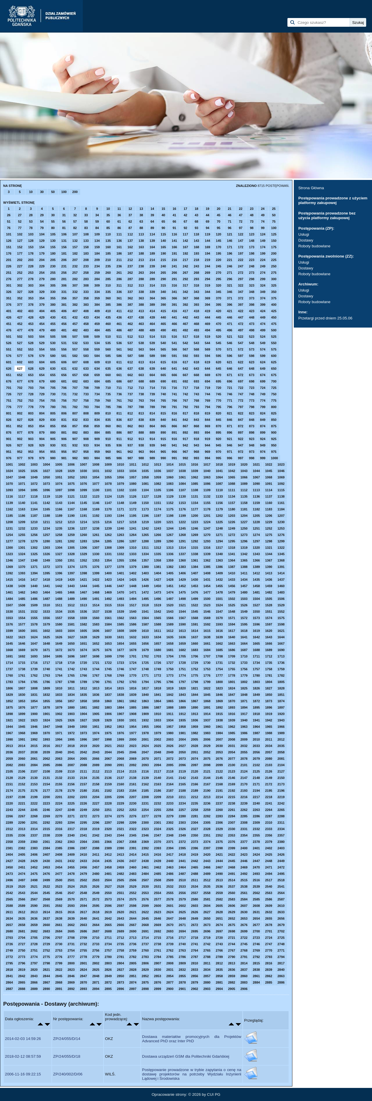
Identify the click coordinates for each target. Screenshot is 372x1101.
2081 (281, 758)
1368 (281, 560)
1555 (34, 618)
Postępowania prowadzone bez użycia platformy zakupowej (326, 215)
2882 (231, 982)
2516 (256, 880)
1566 (169, 618)
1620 (268, 630)
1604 (70, 630)
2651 (219, 918)
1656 (145, 643)
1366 (256, 560)
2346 (145, 835)
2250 (95, 810)
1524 (219, 605)
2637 (46, 918)
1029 (70, 471)
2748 (281, 944)
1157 (231, 503)
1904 (83, 714)
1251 (256, 528)
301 (8, 285)
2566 (21, 899)
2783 (145, 957)
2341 (83, 835)
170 (218, 247)
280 (53, 279)
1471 (132, 592)
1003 (34, 464)
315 (163, 285)
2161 (132, 784)
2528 (120, 886)
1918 (256, 714)
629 (41, 368)
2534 (194, 886)
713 (141, 387)
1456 (231, 586)
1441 (46, 586)
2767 (231, 950)
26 (8, 215)
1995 (70, 739)
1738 (21, 669)
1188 (46, 515)
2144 (206, 778)
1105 (157, 490)
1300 (9, 547)
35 (108, 215)
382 (75, 304)
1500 (206, 598)
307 (75, 285)
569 (207, 349)
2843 (34, 976)
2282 (206, 816)
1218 (132, 522)
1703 (157, 656)
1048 (21, 477)
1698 (95, 656)
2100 (231, 765)
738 (141, 394)
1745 (108, 669)
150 (273, 240)
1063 (206, 477)
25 (274, 208)
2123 (231, 771)
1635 (169, 637)
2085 (46, 765)
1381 (157, 567)
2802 (95, 963)
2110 (70, 771)
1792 (120, 682)
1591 (194, 624)
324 (262, 285)
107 (75, 234)
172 (240, 247)
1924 (46, 720)
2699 (243, 931)
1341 (231, 554)
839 (152, 419)
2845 (58, 976)
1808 (34, 688)
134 (97, 240)
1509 (34, 605)
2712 (120, 937)
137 (130, 240)
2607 (243, 905)
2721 (231, 937)
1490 (83, 598)
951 (8, 451)
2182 (108, 790)
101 (8, 234)
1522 (194, 605)
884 (97, 432)
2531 (157, 886)
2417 (169, 854)
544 (207, 343)
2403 (281, 848)
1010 (120, 464)
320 (218, 285)
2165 (182, 784)
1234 (46, 528)
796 (229, 407)
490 (163, 330)
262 (130, 272)
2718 (194, 937)
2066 (95, 758)
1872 (256, 701)
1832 (46, 694)
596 (229, 356)
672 (240, 375)
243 (196, 266)
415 (163, 311)
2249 (83, 810)
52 (20, 221)
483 (86, 330)
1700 (120, 656)
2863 (281, 976)
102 (19, 234)
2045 (120, 752)
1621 (281, 630)
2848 (95, 976)
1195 (132, 515)
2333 (268, 829)
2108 (46, 771)
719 (207, 387)
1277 (9, 541)
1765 (70, 675)
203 (30, 260)
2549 (95, 893)
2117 (157, 771)
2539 (256, 886)
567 (185, 349)
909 (97, 439)
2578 (169, 899)
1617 (231, 630)
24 (262, 208)
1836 (95, 694)
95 (218, 228)
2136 (108, 778)
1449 (145, 586)
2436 (120, 861)
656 (64, 375)
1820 (182, 688)
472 (240, 324)
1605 (83, 630)
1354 (108, 560)
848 (251, 419)
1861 (120, 701)
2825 (95, 969)
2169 (231, 784)
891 (174, 432)
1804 (268, 682)
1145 (83, 503)
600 (273, 356)
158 (86, 247)
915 (163, 439)
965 (163, 451)
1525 (231, 605)
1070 (9, 483)
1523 (206, 605)
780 (53, 407)
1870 (231, 701)
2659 (34, 925)
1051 (58, 477)
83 (86, 228)
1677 (120, 650)
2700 (256, 931)
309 (97, 285)
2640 (83, 918)
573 (251, 349)
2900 (169, 989)
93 (196, 228)
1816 (132, 688)
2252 (120, 810)
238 (141, 266)
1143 (58, 503)
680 (53, 381)
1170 (108, 509)
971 (229, 451)
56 (64, 221)
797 (240, 407)
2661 (58, 925)
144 (207, 240)
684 (97, 381)
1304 (58, 547)
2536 (219, 886)
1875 (9, 707)
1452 (182, 586)
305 (53, 285)
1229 (268, 522)
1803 (256, 682)
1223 (194, 522)
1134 (231, 496)
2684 (58, 931)
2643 (120, 918)
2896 (120, 989)
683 (86, 381)
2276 (132, 816)
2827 (120, 969)
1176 (182, 509)
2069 (132, 758)
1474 (169, 592)
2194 (256, 790)
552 (19, 349)
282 (75, 279)
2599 (145, 905)
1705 (182, 656)
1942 (268, 720)
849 (262, 419)
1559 (83, 618)
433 (86, 317)
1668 (9, 650)
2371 (169, 841)
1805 (281, 682)
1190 (70, 515)
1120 (58, 496)
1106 (169, 490)
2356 (268, 835)
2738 (157, 944)
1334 (145, 554)
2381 (9, 848)
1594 (231, 624)
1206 (268, 515)
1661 (206, 643)
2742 (206, 944)
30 (42, 192)
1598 (281, 624)
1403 (145, 573)
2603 (194, 905)
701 (8, 387)
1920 (281, 714)
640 (163, 368)
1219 (145, 522)
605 (53, 362)
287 (130, 279)
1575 (281, 618)
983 (86, 458)
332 (75, 292)
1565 (157, 618)
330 (53, 292)
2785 (169, 957)
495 (218, 330)
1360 (182, 560)
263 (141, 272)
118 (196, 234)
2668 (145, 925)
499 (262, 330)
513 (141, 336)
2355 (256, 835)
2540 (268, 886)
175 (273, 247)
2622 (145, 912)
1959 (194, 726)
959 (97, 451)
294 (207, 279)
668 (196, 375)
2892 (70, 989)
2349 (182, 835)
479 (41, 330)
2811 (206, 963)
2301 (157, 822)
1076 (83, 483)
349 (262, 292)
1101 (108, 490)
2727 (21, 944)
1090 (256, 483)
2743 (219, 944)
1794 (145, 682)
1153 (182, 503)
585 (108, 356)
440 (163, 317)
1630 (108, 637)
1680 (157, 650)
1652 (95, 643)
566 (174, 349)
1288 (145, 541)
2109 (58, 771)
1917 (243, 714)
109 (97, 234)
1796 (169, 682)
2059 (9, 758)
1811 (70, 688)
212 (130, 260)
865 (163, 426)
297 (240, 279)
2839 (268, 969)
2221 (21, 803)
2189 (194, 790)
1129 (169, 496)
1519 (157, 605)
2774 (34, 957)
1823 (219, 688)
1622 (9, 637)
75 (274, 221)
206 (64, 260)
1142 (46, 503)
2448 (268, 861)
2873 (120, 982)
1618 (243, 630)
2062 (46, 758)
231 (64, 266)
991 (174, 458)
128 (30, 240)
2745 (243, 944)
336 (119, 292)
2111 (83, 771)
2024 (145, 746)
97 (240, 228)
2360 (34, 841)
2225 (70, 803)
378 (30, 304)
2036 (9, 752)
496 (229, 330)
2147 (243, 778)
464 (152, 324)
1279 (34, 541)
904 (41, 439)
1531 (21, 611)
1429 (182, 579)
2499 (46, 880)
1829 (9, 694)
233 (86, 266)
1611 (157, 630)
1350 (58, 560)
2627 (206, 912)
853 (30, 426)
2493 (256, 873)
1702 (145, 656)
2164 (169, 784)
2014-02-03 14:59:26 (23, 1038)
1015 (182, 464)
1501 (219, 598)
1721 (95, 662)
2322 (132, 829)
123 (251, 234)
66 (174, 221)
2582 (219, 899)
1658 (169, 643)
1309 (120, 547)
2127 (281, 771)
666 (174, 375)
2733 (95, 944)
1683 (194, 650)
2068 (120, 758)
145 (218, 240)
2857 (206, 976)
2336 (21, 835)
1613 (182, 630)
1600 (21, 630)
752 (19, 400)
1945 (21, 726)
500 (273, 330)
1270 (206, 535)
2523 (58, 886)
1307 (95, 547)
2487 (182, 873)
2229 (120, 803)
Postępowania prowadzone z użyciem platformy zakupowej (332, 200)
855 (53, 426)
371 (229, 298)
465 (163, 324)
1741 (58, 669)
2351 (206, 835)
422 (240, 311)
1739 (34, 669)
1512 (70, 605)
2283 (219, 816)
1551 (268, 611)
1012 (145, 464)
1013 (157, 464)
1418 (46, 579)
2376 (231, 841)
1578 (34, 624)
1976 (120, 733)
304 (41, 285)
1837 (108, 694)
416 (174, 311)
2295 (83, 822)
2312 (9, 829)
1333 (132, 554)
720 (218, 387)
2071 (157, 758)
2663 (83, 925)
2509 (169, 880)
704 (41, 387)
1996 (83, 739)
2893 (83, 989)
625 (273, 362)
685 (108, 381)
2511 (194, 880)
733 (86, 394)
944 (207, 445)
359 (97, 298)
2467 (219, 867)
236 (119, 266)
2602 (182, 905)
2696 (206, 931)
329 (41, 292)
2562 (256, 893)
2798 (46, 963)
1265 (145, 535)
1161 (281, 503)
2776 (58, 957)
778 (30, 407)
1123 (95, 496)
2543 (21, 893)
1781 (268, 675)
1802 (243, 682)
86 (119, 228)
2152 (21, 784)
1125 (120, 496)
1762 (34, 675)
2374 (206, 841)
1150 (145, 503)
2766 (219, 950)
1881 (83, 707)
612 (130, 362)
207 (75, 260)
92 (185, 228)
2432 (70, 861)
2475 (34, 873)
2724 (268, 937)
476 (8, 330)
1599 (9, 630)
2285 (243, 816)
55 (53, 221)
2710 (95, 937)
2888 (21, 989)
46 (229, 215)
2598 (132, 905)
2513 (219, 880)
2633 (281, 912)
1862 (132, 701)
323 (251, 285)
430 (53, 317)
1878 (46, 707)
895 (218, 432)
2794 (281, 957)
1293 (206, 541)
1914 (206, 714)
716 (174, 387)
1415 (9, 579)
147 (240, 240)
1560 (95, 618)
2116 (145, 771)
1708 (219, 656)
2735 (120, 944)
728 (30, 394)
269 (207, 272)
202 (19, 260)
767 (185, 400)
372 (240, 298)
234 (97, 266)
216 (174, 260)
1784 (21, 682)
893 (196, 432)
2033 (256, 746)
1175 (169, 509)
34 (97, 215)
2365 (95, 841)
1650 (70, 643)
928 (30, 445)
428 (30, 317)
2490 (219, 873)
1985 (231, 733)
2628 (219, 912)
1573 (256, 618)
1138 (281, 496)
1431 (206, 579)
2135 (95, 778)
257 (75, 272)
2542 (9, 893)
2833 (194, 969)
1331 (108, 554)
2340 (70, 835)
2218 (268, 797)
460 (108, 324)
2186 (157, 790)
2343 (108, 835)
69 (207, 221)
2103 (268, 765)
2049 (169, 752)
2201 (58, 797)
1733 (243, 662)
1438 (9, 586)
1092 (281, 483)
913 (141, 439)
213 (141, 260)
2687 (95, 931)
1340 (219, 554)
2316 (58, 829)
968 (196, 451)
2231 (145, 803)
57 (75, 221)
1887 (157, 707)
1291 (182, 541)
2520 (21, 886)
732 (75, 394)
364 (152, 298)
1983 (206, 733)
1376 (95, 567)
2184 (132, 790)
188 (141, 253)
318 (196, 285)
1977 (132, 733)
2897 (132, 989)
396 (229, 304)
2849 (108, 976)
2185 (145, 790)
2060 (21, 758)
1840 (145, 694)
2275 (120, 816)
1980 (169, 733)
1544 (182, 611)
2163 (157, 784)
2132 (58, 778)
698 (251, 381)
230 (53, 266)
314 (152, 285)
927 (19, 445)
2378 (256, 841)
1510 (46, 605)
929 (41, 445)
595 (218, 356)
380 (53, 304)
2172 (268, 784)
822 (240, 413)
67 (185, 221)
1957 (169, 726)
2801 (83, 963)
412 (130, 311)
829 (41, 419)
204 (41, 260)
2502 (83, 880)
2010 (256, 739)
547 (240, 343)
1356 (132, 560)
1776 (206, 675)
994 (207, 458)
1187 (34, 515)
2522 (46, 886)
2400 (243, 848)
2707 (58, 937)
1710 (243, 656)
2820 (34, 969)
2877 (169, 982)
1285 (108, 541)
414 (152, 311)
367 (185, 298)
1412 (256, 573)
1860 (108, 701)
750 (273, 394)
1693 (34, 656)
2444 (219, 861)
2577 (157, 899)
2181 (95, 790)
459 (97, 324)
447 (240, 317)
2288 (281, 816)
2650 (206, 918)
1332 (120, 554)
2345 (132, 835)
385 (108, 304)
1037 (169, 471)
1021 (256, 464)
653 (30, 375)
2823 (70, 969)
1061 (182, 477)
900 (273, 432)
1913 (194, 714)
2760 (145, 950)
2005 (194, 739)
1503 (243, 598)
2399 (231, 848)
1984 (219, 733)
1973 (83, 733)
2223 (46, 803)
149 (262, 240)
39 (152, 215)
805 (53, 413)
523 (251, 336)
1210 (34, 522)
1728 (182, 662)
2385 (58, 848)
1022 (268, 464)
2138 (132, 778)
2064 (70, 758)
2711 (108, 937)
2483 (132, 873)
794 (207, 407)
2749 (9, 950)
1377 (108, 567)
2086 (58, 765)
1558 (70, 618)
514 (152, 336)
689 (152, 381)
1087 (219, 483)
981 (64, 458)
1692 (21, 656)
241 (174, 266)
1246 (194, 528)
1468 (95, 592)
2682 (34, 931)
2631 (256, 912)
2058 (281, 752)
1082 (157, 483)
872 (240, 426)
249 (262, 266)
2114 (120, 771)
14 (152, 208)
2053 (219, 752)
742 (185, 394)
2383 (34, 848)
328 (30, 292)
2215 (231, 797)
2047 (145, 752)
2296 (95, 822)
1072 (34, 483)
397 (240, 304)
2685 (70, 931)
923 (251, 439)
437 (130, 317)
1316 (206, 547)
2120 (194, 771)
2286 (256, 816)
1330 (95, 554)
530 (53, 343)
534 (97, 343)
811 (119, 413)
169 (207, 247)
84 (97, 228)
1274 (256, 535)
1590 (182, 624)
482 (75, 330)
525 (273, 336)
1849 (256, 694)
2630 (243, 912)
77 (20, 228)
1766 (83, 675)
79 (42, 228)
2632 (268, 912)
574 (262, 349)
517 (185, 336)
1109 (206, 490)
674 (262, 375)
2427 (9, 861)
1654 (120, 643)
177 (19, 253)
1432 (219, 579)
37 (130, 215)
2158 (95, 784)
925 (273, 439)
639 (152, 368)
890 (163, 432)
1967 (9, 733)
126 (8, 240)
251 (8, 272)
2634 (9, 918)
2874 (132, 982)
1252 (268, 528)
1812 (83, 688)
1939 (231, 720)
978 (30, 458)
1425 (132, 579)
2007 (219, 739)
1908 (132, 714)
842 (185, 419)
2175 (21, 790)
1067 (256, 477)
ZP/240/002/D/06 (68, 1074)
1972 (70, 733)
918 (196, 439)
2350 (194, 835)
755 (53, 400)
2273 (95, 816)
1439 (21, 586)
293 (196, 279)
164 (152, 247)
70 (218, 221)
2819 (21, 969)
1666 (268, 643)
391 (174, 304)
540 (163, 343)
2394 (169, 848)
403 (30, 311)
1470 (120, 592)
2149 (268, 778)
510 (108, 336)
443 (196, 317)
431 (64, 317)
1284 (95, 541)
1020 (243, 464)
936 (119, 445)
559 (97, 349)
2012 (281, 739)
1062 (194, 477)
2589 (21, 905)
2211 (182, 797)
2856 (194, 976)
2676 (243, 925)
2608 (256, 905)
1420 (70, 579)
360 (108, 298)
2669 (157, 925)
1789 (83, 682)
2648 (182, 918)
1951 (95, 726)
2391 (132, 848)
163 (141, 247)
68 (196, 221)
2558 (206, 893)
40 (163, 215)
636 (119, 368)
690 (163, 381)
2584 (243, 899)
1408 (206, 573)
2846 (70, 976)
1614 (194, 630)
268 (196, 272)
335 (108, 292)
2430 (46, 861)
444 (207, 317)
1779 (243, 675)
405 (53, 311)
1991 (21, 739)
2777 (70, 957)
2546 (58, 893)
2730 (58, 944)
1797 (182, 682)
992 (185, 458)
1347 (21, 560)
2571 (83, 899)
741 (174, 394)
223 (251, 260)
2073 (182, 758)
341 (174, 292)
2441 (182, 861)
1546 (206, 611)
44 (207, 215)
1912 (182, 714)
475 (273, 324)
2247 (58, 810)
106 (64, 234)
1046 (281, 471)
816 (174, 413)
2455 (70, 867)
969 (207, 451)
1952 (108, 726)
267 (185, 272)
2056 (256, 752)
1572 (243, 618)
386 (119, 304)
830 (53, 419)
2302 (169, 822)
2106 (21, 771)
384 (97, 304)
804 (41, 413)
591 (174, 356)
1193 (108, 515)
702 (19, 387)
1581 (70, 624)
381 (64, 304)
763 (141, 400)
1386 (219, 567)
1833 (58, 694)
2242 (281, 803)
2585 (256, 899)
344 (207, 292)
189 (152, 253)
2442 (194, 861)
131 (64, 240)
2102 (256, 765)
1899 (21, 714)
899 (262, 432)
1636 (182, 637)
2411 (95, 854)
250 (273, 266)
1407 (194, 573)
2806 (145, 963)
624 (262, 362)
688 (141, 381)
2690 (132, 931)
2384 (46, 848)
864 (152, 426)
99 (262, 228)
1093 (9, 490)
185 (108, 253)
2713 (132, 937)
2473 (9, 873)
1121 (70, 496)
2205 (108, 797)
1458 (256, 586)
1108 (194, 490)
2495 (281, 873)
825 (273, 413)
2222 (34, 803)
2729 (46, 944)
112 (130, 234)
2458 (108, 867)
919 (207, 439)
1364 (231, 560)
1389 (256, 567)
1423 (108, 579)
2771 (281, 950)
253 (30, 272)
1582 (83, 624)
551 (8, 349)
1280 (46, 541)
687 (130, 381)
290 (163, 279)
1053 (83, 477)
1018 (219, 464)
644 (207, 368)
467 (185, 324)
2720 (219, 937)
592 (185, 356)
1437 (281, 579)
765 (163, 400)
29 (42, 215)
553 (30, 349)
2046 (132, 752)
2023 (132, 746)
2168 (219, 784)
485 (108, 330)
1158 (243, 503)
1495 (145, 598)
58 (86, 221)
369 (207, 298)
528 (30, 343)
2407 (46, 854)
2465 (194, 867)
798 (251, 407)
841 (174, 419)
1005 (58, 464)
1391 (281, 567)
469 (207, 324)
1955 (145, 726)
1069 (281, 477)
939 (152, 445)
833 (86, 419)
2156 (70, 784)
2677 (256, 925)
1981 (182, 733)
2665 (108, 925)
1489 (70, 598)
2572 (95, 899)
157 (75, 247)
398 (251, 304)
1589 (169, 624)
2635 (21, 918)
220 (218, 260)
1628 (83, 637)
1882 (95, 707)
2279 (169, 816)
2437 (132, 861)
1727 (169, 662)
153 (30, 247)
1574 (268, 618)
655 (53, 375)
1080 (132, 483)
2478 (70, 873)
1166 (58, 509)
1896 (268, 707)
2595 (95, 905)
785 (108, 407)
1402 (132, 573)
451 (8, 324)
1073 (46, 483)
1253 (281, 528)
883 (86, 432)
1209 (21, 522)
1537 (95, 611)
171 (229, 247)
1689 (268, 650)
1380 (145, 567)
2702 (281, 931)
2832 (182, 969)
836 (119, 419)
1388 (243, 567)
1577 (21, 624)
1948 (58, 726)
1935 (182, 720)
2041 (70, 752)
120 (218, 234)
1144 (70, 503)
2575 (132, 899)
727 (19, 394)
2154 (46, 784)
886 (119, 432)
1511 (58, 605)
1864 (157, 701)
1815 (120, 688)
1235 (58, 528)
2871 (95, 982)
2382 (21, 848)
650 (273, 368)
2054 (231, 752)
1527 (256, 605)
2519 (9, 886)
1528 (268, 605)
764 (152, 400)
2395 (182, 848)
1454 (206, 586)
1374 (70, 567)
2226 (83, 803)
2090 (108, 765)
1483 (281, 592)
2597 (120, 905)
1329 (83, 554)
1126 (132, 496)
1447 (120, 586)
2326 (182, 829)
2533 (182, 886)
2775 (46, 957)
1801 (231, 682)
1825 (243, 688)
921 (229, 439)
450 (273, 317)
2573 (108, 899)
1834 (70, 694)
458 (86, 324)
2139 (145, 778)
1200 (194, 515)
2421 (219, 854)
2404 (9, 854)
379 (41, 304)
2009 (243, 739)
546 (229, 343)
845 (218, 419)
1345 (281, 554)
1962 (231, 726)
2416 (157, 854)
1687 (243, 650)
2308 (243, 822)
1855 (46, 701)
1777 (219, 675)
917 (185, 439)
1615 (206, 630)
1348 (34, 560)
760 (108, 400)
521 (229, 336)
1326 (46, 554)
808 (86, 413)
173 (251, 247)
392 (185, 304)
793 (196, 407)
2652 (231, 918)
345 (218, 292)
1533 (46, 611)
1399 (95, 573)
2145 (219, 778)
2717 (182, 937)
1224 (206, 522)
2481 (108, 873)
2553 (145, 893)
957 (75, 451)
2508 (157, 880)
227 (19, 266)
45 (218, 215)
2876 (157, 982)
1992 (34, 739)
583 (86, 356)
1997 (95, 739)
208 (86, 260)
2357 (281, 835)
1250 (243, 528)
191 (174, 253)
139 (152, 240)
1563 (132, 618)
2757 (108, 950)
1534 (58, 611)
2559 (219, 893)
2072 (169, 758)
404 (41, 311)
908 (86, 439)
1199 (182, 515)
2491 (231, 873)
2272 (83, 816)
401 (8, 311)
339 (152, 292)
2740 (182, 944)
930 (53, 445)
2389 (108, 848)
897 (240, 432)
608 (86, 362)
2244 (21, 810)
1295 (231, 541)
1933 (157, 720)
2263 (256, 810)
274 (262, 272)
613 (141, 362)
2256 (169, 810)
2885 (268, 982)
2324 (157, 829)
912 (130, 439)
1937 (206, 720)
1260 (83, 535)
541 (174, 343)
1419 (58, 579)
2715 (157, 937)
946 (229, 445)
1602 (46, 630)
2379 (268, 841)
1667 (281, 643)
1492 (108, 598)
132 (75, 240)
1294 (219, 541)
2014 (21, 746)
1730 (206, 662)
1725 (145, 662)
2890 (46, 989)
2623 (157, 912)
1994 (58, 739)
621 (229, 362)
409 (97, 311)
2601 (169, 905)
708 (86, 387)
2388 (95, 848)
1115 (281, 490)
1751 (182, 669)
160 (108, 247)
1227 (243, 522)
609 (97, 362)
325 (273, 285)
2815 (256, 963)
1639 (219, 637)
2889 (34, 989)
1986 (243, 733)
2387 (83, 848)
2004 (182, 739)
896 (229, 432)
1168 (83, 509)
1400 (108, 573)
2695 (194, 931)
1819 (169, 688)
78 (31, 228)
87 (130, 228)
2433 (83, 861)
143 (196, 240)
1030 (83, 471)
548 (251, 343)
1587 (145, 624)
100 (64, 192)
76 (8, 228)
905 (53, 439)
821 (229, 413)
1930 (120, 720)
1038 (182, 471)
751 (8, 400)
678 (30, 381)
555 (53, 349)
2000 (132, 739)
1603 (58, 630)
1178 (206, 509)
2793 (268, 957)
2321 (120, 829)
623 (251, 362)
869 (207, 426)
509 (97, 336)
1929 (108, 720)
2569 (58, 899)
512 (130, 336)
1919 (268, 714)
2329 (219, 829)
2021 (108, 746)
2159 (108, 784)
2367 (120, 841)
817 (185, 413)
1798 (194, 682)
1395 (46, 573)
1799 (206, 682)
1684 (206, 650)
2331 (243, 829)
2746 (256, 944)
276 (8, 279)
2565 (9, 899)
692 (185, 381)
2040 (58, 752)
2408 (58, 854)
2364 (83, 841)
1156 (219, 503)
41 (174, 215)
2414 (132, 854)
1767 (95, 675)
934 (97, 445)
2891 (58, 989)
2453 (46, 867)
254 (41, 272)
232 (75, 266)
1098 (70, 490)
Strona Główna (311, 188)
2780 (108, 957)
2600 (157, 905)
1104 (145, 490)
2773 (21, 957)
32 (75, 215)
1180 (231, 509)
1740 (46, 669)
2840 (281, 969)
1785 (34, 682)
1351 (70, 560)
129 (41, 240)
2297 (108, 822)
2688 (108, 931)
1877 (34, 707)
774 (262, 400)
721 (229, 387)
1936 (194, 720)
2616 (70, 912)
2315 (46, 829)
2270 (58, 816)
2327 (194, 829)
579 (41, 356)
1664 (243, 643)
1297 (256, 541)
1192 (95, 515)
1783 (9, 682)
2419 (194, 854)
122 (240, 234)
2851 (132, 976)
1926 (70, 720)
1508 (21, 605)
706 (64, 387)
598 (251, 356)
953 (30, 451)
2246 (46, 810)
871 (229, 426)
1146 (95, 503)
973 (251, 451)
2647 (169, 918)
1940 (243, 720)
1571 (231, 618)
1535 (70, 611)
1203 (231, 515)
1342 (243, 554)
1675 (95, 650)
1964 (256, 726)
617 (185, 362)
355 (53, 298)
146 (229, 240)
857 (75, 426)
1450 (157, 586)
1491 (95, 598)
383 (86, 304)
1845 (206, 694)
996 (229, 458)
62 (130, 221)
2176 (34, 790)
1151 (157, 503)
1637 (194, 637)
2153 (34, 784)
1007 (83, 464)
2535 (206, 886)
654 (41, 375)
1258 (58, 535)
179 (41, 253)
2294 (70, 822)
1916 (231, 714)
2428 (21, 861)
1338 (194, 554)
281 (64, 279)
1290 (169, 541)
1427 (157, 579)
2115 (132, 771)
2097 (194, 765)
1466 (70, 592)
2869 (70, 982)
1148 (120, 503)
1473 (157, 592)
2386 (70, 848)
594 (207, 356)
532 (75, 343)
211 (119, 260)
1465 (58, 592)
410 (108, 311)
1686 (231, 650)
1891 (206, 707)
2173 (281, 784)
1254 (9, 535)
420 (218, 311)
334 (97, 292)
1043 (243, 471)
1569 (206, 618)
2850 (120, 976)
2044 (108, 752)
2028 (194, 746)
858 (86, 426)
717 (185, 387)
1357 (145, 560)
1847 (231, 694)
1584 (108, 624)
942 (185, 445)
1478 (219, 592)
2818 (9, 969)
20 (218, 208)
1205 (256, 515)
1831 (34, 694)
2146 (231, 778)
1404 (157, 573)
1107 (182, 490)
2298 (120, 822)
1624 (34, 637)
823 (251, 413)
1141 (34, 503)
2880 (206, 982)
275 (273, 272)
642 (185, 368)
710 (108, 387)
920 (218, 439)
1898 (9, 714)
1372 (46, 567)
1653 (108, 643)
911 (119, 439)
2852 (145, 976)
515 (163, 336)
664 (152, 375)
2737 (145, 944)
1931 (132, 720)
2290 (21, 822)
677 (19, 381)
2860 (243, 976)
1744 (95, 669)
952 (19, 451)
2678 (268, 925)
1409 (219, 573)
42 (185, 215)
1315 (194, 547)
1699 (108, 656)
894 (207, 432)
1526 (243, 605)
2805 (132, 963)
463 (141, 324)
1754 (219, 669)
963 (141, 451)
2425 (268, 854)
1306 (83, 547)
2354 (243, 835)
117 (185, 234)
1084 (182, 483)
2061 (34, 758)
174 (262, 247)
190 (163, 253)
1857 (70, 701)
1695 (58, 656)
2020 (95, 746)
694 (207, 381)
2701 (268, 931)
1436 (268, 579)
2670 (169, 925)
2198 (21, 797)
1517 (132, 605)
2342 (95, 835)
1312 (157, 547)
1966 (281, 726)
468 (196, 324)
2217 (256, 797)
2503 (95, 880)
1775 (194, 675)
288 (141, 279)
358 (86, 298)
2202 (70, 797)
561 (119, 349)
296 (229, 279)
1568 (194, 618)
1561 (108, 618)
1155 (206, 503)
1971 (58, 733)
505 (53, 336)
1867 (194, 701)
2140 (157, 778)
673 (251, 375)
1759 (281, 669)
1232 (21, 528)
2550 (108, 893)
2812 (219, 963)
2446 (243, 861)
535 (108, 343)
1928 (95, 720)
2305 (206, 822)
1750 (169, 669)
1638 (206, 637)
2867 (46, 982)
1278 (21, 541)
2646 (157, 918)
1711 (256, 656)
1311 (145, 547)
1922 (21, 720)
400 (273, 304)
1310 (132, 547)
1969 (34, 733)
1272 (231, 535)
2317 (70, 829)
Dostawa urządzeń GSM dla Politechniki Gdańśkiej (185, 1056)
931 (64, 445)
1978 (145, 733)
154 (41, 247)
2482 (120, 873)
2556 (182, 893)
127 (19, 240)
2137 (120, 778)
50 (53, 192)
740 (163, 394)
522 (240, 336)
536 (119, 343)
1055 (108, 477)
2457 (95, 867)
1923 (34, 720)
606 (64, 362)
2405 (21, 854)
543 (196, 343)
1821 (194, 688)
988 (141, 458)
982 (75, 458)
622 (240, 362)
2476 (46, 873)
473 (251, 324)
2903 (206, 989)
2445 (231, 861)
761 (119, 400)
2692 (157, 931)
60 (108, 221)
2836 (231, 969)
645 (218, 368)
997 (240, 458)
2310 (268, 822)
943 (196, 445)
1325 (34, 554)
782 (75, 407)
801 (8, 413)
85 (108, 228)
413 (141, 311)
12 (130, 208)
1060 (169, 477)
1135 (243, 496)
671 (229, 375)
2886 (281, 982)
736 (119, 394)
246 (229, 266)
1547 (219, 611)
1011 (132, 464)
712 (130, 387)
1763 (46, 675)
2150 (281, 778)
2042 (83, 752)
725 (273, 387)
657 (75, 375)
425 (273, 311)
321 (229, 285)
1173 (145, 509)
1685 (219, 650)
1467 (83, 592)
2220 (9, 803)
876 (8, 432)
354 (41, 298)
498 (251, 330)
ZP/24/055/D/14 (66, 1038)
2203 (83, 797)
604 (41, 362)
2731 (70, 944)
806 (64, 413)
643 (196, 368)
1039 (194, 471)
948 (251, 445)
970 (218, 451)
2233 (169, 803)
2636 (34, 918)
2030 (219, 746)
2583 (231, 899)
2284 (231, 816)
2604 (206, 905)
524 (262, 336)
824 (262, 413)
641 (174, 368)
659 (97, 375)
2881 (219, 982)
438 (141, 317)
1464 (46, 592)
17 (185, 208)
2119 (182, 771)
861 (119, 426)
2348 (169, 835)
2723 (256, 937)
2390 (120, 848)
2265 (281, 810)
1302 (34, 547)
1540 (132, 611)
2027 (182, 746)
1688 (256, 650)
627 (19, 368)
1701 (132, 656)
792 (185, 407)
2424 (256, 854)
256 (64, 272)
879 (41, 432)
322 (240, 285)
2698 (231, 931)
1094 (21, 490)
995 (218, 458)
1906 (108, 714)
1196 (145, 515)
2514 (231, 880)
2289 (9, 822)
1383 (182, 567)
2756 (95, 950)
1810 (58, 688)
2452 (34, 867)
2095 (169, 765)
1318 (231, 547)
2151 (9, 784)
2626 (194, 912)
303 (30, 285)
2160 (120, 784)
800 (273, 407)
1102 (120, 490)
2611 (9, 912)
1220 (157, 522)
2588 (9, 905)
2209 (157, 797)
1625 (46, 637)
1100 (95, 490)
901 (8, 439)
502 (19, 336)
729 (41, 394)
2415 (145, 854)
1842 (169, 694)
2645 (145, 918)
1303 (46, 547)
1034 (132, 471)
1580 (58, 624)
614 (152, 362)
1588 (157, 624)
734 (97, 394)
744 (207, 394)
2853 (157, 976)
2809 (182, 963)
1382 (169, 567)
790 (163, 407)
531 (64, 343)
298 (251, 279)
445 (218, 317)
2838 (256, 969)
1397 (70, 573)
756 (64, 400)
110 (108, 234)
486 (119, 330)
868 (196, 426)
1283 (83, 541)
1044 (256, 471)
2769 (256, 950)
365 (163, 298)
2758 (120, 950)
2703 (9, 937)
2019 (83, 746)
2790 (231, 957)
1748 (145, 669)
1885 (132, 707)
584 (97, 356)
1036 (157, 471)
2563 (268, 893)
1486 (34, 598)
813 (141, 413)
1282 (70, 541)
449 (262, 317)
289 (152, 279)
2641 (95, 918)
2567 (34, 899)
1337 (182, 554)
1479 (231, 592)
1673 (70, 650)
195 (218, 253)
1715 (21, 662)
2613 (34, 912)
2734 (108, 944)
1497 (169, 598)
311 (119, 285)
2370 (157, 841)
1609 (132, 630)
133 (86, 240)
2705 (34, 937)
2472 (281, 867)
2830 (157, 969)
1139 (9, 503)
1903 (70, 714)
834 (97, 419)
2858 (219, 976)
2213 (206, 797)
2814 (243, 963)
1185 (9, 515)
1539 (120, 611)
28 (31, 215)
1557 (58, 618)
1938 (219, 720)
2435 (108, 861)
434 (97, 317)
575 (273, 349)
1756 (243, 669)
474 (262, 324)
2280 (182, 816)
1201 (206, 515)
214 (152, 260)
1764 (58, 675)
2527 (108, 886)
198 (251, 253)
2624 (169, 912)
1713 (281, 656)
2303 (182, 822)
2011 (268, 739)
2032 (243, 746)
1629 (95, 637)
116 (174, 234)
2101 (243, 765)
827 (19, 419)
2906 (243, 989)
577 (19, 356)
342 (185, 292)
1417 (34, 579)
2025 (157, 746)
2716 (169, 937)
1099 (83, 490)
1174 (157, 509)
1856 (58, 701)
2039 (46, 752)
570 (218, 349)
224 (262, 260)
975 (273, 451)
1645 (9, 643)
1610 (145, 630)
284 (97, 279)
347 (240, 292)
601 (8, 362)
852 (19, 426)
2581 (206, 899)
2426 (281, 854)
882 (75, 432)
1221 (169, 522)
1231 (9, 528)
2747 (268, 944)
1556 (46, 618)
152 (19, 247)
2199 (34, 797)
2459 (120, 867)
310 (108, 285)
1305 (70, 547)
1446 (108, 586)
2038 (34, 752)
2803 (108, 963)
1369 (9, 567)
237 (130, 266)
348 (251, 292)
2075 (206, 758)
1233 (34, 528)
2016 (46, 746)
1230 (281, 522)
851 (8, 426)
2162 (145, 784)
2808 (169, 963)
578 (30, 356)
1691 (9, 656)
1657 (157, 643)
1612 (169, 630)
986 (119, 458)
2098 (206, 765)
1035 (145, 471)
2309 (256, 822)
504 (41, 336)
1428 (169, 579)
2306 (219, 822)
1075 (70, 483)
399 (262, 304)
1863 (145, 701)
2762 (169, 950)
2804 (120, 963)
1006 (70, 464)
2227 (95, 803)
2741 (194, 944)
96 (229, 228)
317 (185, 285)
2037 (21, 752)
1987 (256, 733)
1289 (157, 541)
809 (97, 413)
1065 (231, 477)
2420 (206, 854)
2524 (70, 886)
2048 (157, 752)
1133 (219, 496)
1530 (9, 611)
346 (229, 292)
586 (119, 356)
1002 (21, 464)
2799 (58, 963)
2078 (243, 758)
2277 (145, 816)
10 (31, 192)
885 (108, 432)
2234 (182, 803)
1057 (132, 477)
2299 (132, 822)
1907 (120, 714)
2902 (194, 989)
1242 (145, 528)
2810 (194, 963)
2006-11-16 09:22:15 (23, 1074)
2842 (21, 976)
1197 (157, 515)
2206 (120, 797)
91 (174, 228)
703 (30, 387)
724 (262, 387)
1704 (169, 656)
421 (229, 311)
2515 (243, 880)
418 (196, 311)
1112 (243, 490)
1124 (108, 496)
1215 (95, 522)
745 (218, 394)
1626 (58, 637)
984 (97, 458)
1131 (194, 496)
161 (119, 247)
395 (218, 304)
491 (174, 330)
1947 (46, 726)
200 (75, 192)
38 (141, 215)
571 (229, 349)
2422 (231, 854)
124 (262, 234)
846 (229, 419)
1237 (83, 528)
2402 (268, 848)
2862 (268, 976)
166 (174, 247)
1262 (108, 535)
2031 (231, 746)
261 (119, 272)
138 (141, 240)
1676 (108, 650)
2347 (157, 835)
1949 (70, 726)
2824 (83, 969)
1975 (108, 733)
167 (185, 247)
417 (185, 311)
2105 (9, 771)
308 (86, 285)
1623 (21, 637)
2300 (145, 822)
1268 (182, 535)
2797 (34, 963)
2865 (21, 982)
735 (108, 394)
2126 (268, 771)
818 (196, 413)
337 (130, 292)
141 (174, 240)
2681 (21, 931)
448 (251, 317)
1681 (169, 650)
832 (75, 419)
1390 (268, 567)
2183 (120, 790)
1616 (219, 630)
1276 (281, 535)
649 (262, 368)
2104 (281, 765)
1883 (108, 707)
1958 (182, 726)
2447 (256, 861)
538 (141, 343)
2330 (231, 829)
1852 (9, 701)
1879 (58, 707)
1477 (206, 592)
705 (53, 387)
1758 (268, 669)
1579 (46, 624)
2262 (243, 810)
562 (130, 349)
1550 (256, 611)
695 (218, 381)
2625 (182, 912)
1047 (9, 477)
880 (53, 432)
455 (53, 324)
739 (152, 394)
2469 (243, 867)
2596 (108, 905)
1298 (268, 541)
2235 (194, 803)
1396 (58, 573)
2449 (281, 861)
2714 (145, 937)
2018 (70, 746)
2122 (219, 771)
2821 (46, 969)
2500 (58, 880)
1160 (268, 503)
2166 (194, 784)
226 (8, 266)
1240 (120, 528)
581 (64, 356)
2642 (108, 918)
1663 (231, 643)
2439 (157, 861)
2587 (281, 899)
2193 (243, 790)
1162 (9, 509)
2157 (83, 784)
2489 (206, 873)
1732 (231, 662)
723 (251, 387)
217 (185, 260)
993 (196, 458)
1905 (95, 714)
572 (240, 349)
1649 (58, 643)
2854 (169, 976)
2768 (243, 950)
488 (141, 330)
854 (41, 426)
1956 (157, 726)
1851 (281, 694)
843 (196, 419)
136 (119, 240)
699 (262, 381)
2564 (281, 893)
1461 (9, 592)
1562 (120, 618)
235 (108, 266)
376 (8, 304)
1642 (256, 637)
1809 (46, 688)
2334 (281, 829)
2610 (281, 905)
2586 (268, 899)
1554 (21, 618)
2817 (281, 963)
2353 (231, 835)
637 (130, 368)
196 (229, 253)
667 (185, 375)
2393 (157, 848)
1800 (219, 682)
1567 (182, 618)
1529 (281, 605)
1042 (231, 471)
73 (251, 221)
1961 (219, 726)
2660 (46, 925)
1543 (169, 611)
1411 (243, 573)
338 (141, 292)
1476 (194, 592)
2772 (9, 957)
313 (141, 285)
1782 (281, 675)
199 (262, 253)
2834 (206, 969)
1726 (157, 662)
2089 (95, 765)
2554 (157, 893)
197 (240, 253)
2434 (95, 861)
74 (262, 221)
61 (119, 221)
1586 (132, 624)
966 (174, 451)
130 (53, 240)
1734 (256, 662)
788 (141, 407)
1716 (34, 662)
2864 (9, 982)
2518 (281, 880)
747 (240, 394)
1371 (34, 567)
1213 (70, 522)
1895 (256, 707)
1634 (157, 637)
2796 (21, 963)
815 (163, 413)
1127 (145, 496)
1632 (132, 637)
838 (141, 419)
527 (19, 343)
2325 (169, 829)
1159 (256, 503)
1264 (132, 535)
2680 (9, 931)
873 (251, 426)
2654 (256, 918)
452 (19, 324)
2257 (182, 810)
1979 (157, 733)
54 (42, 221)
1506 (281, 598)
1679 (145, 650)
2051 (194, 752)
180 (53, 253)
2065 (83, 758)
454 (41, 324)
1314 (182, 547)
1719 (70, 662)
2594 (83, 905)
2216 (243, 797)
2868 (58, 982)
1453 (194, 586)
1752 (194, 669)
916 (174, 439)
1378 (120, 567)
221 (229, 260)
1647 (34, 643)
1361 (194, 560)
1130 (182, 496)
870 (218, 426)
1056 (120, 477)
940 (163, 445)
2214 (219, 797)
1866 (182, 701)
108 (86, 234)
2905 (231, 989)
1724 (132, 662)
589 (152, 356)
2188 (182, 790)
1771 (145, 675)
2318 (83, 829)
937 (130, 445)
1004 (46, 464)
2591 (46, 905)
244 (207, 266)
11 (119, 208)
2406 (34, 854)
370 (218, 298)
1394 (34, 573)
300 (273, 279)
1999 (120, 739)
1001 (9, 464)
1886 (145, 707)
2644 (132, 918)
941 (174, 445)
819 (207, 413)
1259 (70, 535)
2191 (219, 790)
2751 (34, 950)
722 (240, 387)
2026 (169, 746)
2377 (243, 841)
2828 (132, 969)
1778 (231, 675)
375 (273, 298)
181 (64, 253)
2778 (83, 957)
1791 (108, 682)
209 (97, 260)
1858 (83, 701)
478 (30, 330)
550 (273, 343)
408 (86, 311)
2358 (9, 841)
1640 (231, 637)
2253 (132, 810)
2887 (9, 989)
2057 (268, 752)
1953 (120, 726)
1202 (219, 515)
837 (130, 419)
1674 (83, 650)
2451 (21, 867)
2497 (21, 880)
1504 (256, 598)
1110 (219, 490)
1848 (243, 694)
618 (196, 362)
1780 (256, 675)
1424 (120, 579)
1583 (95, 624)
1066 (243, 477)
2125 (256, 771)
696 (229, 381)
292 (185, 279)
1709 (231, 656)
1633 (145, 637)
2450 (9, 867)
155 (53, 247)
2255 (157, 810)
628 (30, 368)
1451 (169, 586)
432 (75, 317)
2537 (231, 886)
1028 (58, 471)
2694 (182, 931)
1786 (46, 682)
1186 (21, 515)
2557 (194, 893)
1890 (194, 707)
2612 (21, 912)
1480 (243, 592)
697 (240, 381)
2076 (219, 758)
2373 (194, 841)
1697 (83, 656)
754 (41, 400)
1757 (256, 669)
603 (30, 362)
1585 (120, 624)
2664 (95, 925)
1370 (21, 567)
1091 (268, 483)
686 (119, 381)
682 (75, 381)
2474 (21, 873)
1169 (95, 509)
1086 (206, 483)
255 (53, 272)
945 (218, 445)
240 (163, 266)
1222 (182, 522)
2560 (231, 893)
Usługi (303, 234)
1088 (231, 483)
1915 (219, 714)
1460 (281, 586)
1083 (169, 483)
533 (86, 343)
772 (240, 400)
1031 (95, 471)
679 (41, 381)
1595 (243, 624)
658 (86, 375)
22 (240, 208)
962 (130, 451)
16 (174, 208)
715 (163, 387)
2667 (132, 925)
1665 (256, 643)
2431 (58, 861)
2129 (21, 778)
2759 (132, 950)
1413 (268, 573)
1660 (194, 643)
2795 (9, 963)
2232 (157, 803)
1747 (132, 669)
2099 (219, 765)
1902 (58, 714)
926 (8, 445)
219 (207, 260)
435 (108, 317)
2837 (243, 969)
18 (196, 208)
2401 (256, 848)
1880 (70, 707)
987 (130, 458)
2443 (206, 861)
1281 (58, 541)
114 (152, 234)
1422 (95, 579)
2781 (120, 957)
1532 (34, 611)
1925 (58, 720)
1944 (9, 726)
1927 (83, 720)
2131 (46, 778)
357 (75, 298)
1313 (169, 547)
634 (97, 368)
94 (207, 228)
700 (273, 381)
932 (75, 445)
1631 (120, 637)
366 (174, 298)
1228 (256, 522)
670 (218, 375)
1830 (21, 694)
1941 (256, 720)
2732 (83, 944)
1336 (169, 554)
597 (240, 356)
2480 (95, 873)
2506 (132, 880)
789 (152, 407)
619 (207, 362)
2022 (120, 746)
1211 (46, 522)
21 (229, 208)
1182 (256, 509)
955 (53, 451)
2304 (194, 822)
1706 (194, 656)
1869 (219, 701)
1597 (268, 624)
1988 (268, 733)
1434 (243, 579)
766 (174, 400)
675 (273, 375)
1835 (83, 694)
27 (20, 215)
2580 (194, 899)
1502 (231, 598)
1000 (274, 458)
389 (152, 304)
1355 (120, 560)
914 (152, 439)
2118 (169, 771)
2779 (95, 957)
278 (30, 279)
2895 (108, 989)
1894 (243, 707)
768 (196, 400)
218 (196, 260)
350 (273, 292)
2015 (34, 746)
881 (64, 432)
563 (141, 349)
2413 (120, 854)
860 (108, 426)
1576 (9, 624)
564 (152, 349)
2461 (145, 867)
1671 (46, 650)
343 (196, 292)
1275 (268, 535)
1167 (70, 509)
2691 (145, 931)
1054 (95, 477)
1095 (34, 490)
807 (75, 413)
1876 (21, 707)
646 (229, 368)
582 (75, 356)
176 (8, 253)
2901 (182, 989)
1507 (9, 605)
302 (19, 285)
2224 (58, 803)
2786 (182, 957)
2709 (83, 937)
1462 (21, 592)
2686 (83, 931)
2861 (256, 976)
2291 (34, 822)
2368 (132, 841)
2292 (46, 822)
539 (152, 343)
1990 (9, 739)
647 (240, 368)
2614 (46, 912)
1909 (145, 714)
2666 (120, 925)
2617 (83, 912)
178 (30, 253)
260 (108, 272)
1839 (132, 694)
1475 (182, 592)
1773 (169, 675)
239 (152, 266)
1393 (21, 573)
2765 (206, 950)
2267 (21, 816)
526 (8, 343)
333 (86, 292)
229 (41, 266)
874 (262, 426)
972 (240, 451)
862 (130, 426)
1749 (157, 669)
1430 (194, 579)
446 (229, 317)
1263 (120, 535)
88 (141, 228)
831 (64, 419)
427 (19, 317)
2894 (95, 989)
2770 (268, 950)
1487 (46, 598)
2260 (219, 810)
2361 (46, 841)
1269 (194, 535)
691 (174, 381)
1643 (268, 637)
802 (19, 413)
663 (141, 375)
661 (119, 375)
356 (64, 298)
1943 (281, 720)
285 (108, 279)
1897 (281, 707)
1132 (206, 496)
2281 (194, 816)
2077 (231, 758)
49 (262, 215)
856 (64, 426)
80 (53, 228)
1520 (169, 605)
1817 (145, 688)
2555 (169, 893)
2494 (268, 873)
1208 (9, 522)
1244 (169, 528)
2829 (145, 969)
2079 (256, 758)
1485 (21, 598)
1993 (46, 739)
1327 (58, 554)
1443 (70, 586)
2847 (83, 976)
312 (130, 285)
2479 (83, 873)
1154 (194, 503)
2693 (169, 931)
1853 (21, 701)
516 (174, 336)
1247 (206, 528)
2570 (70, 899)
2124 (243, 771)
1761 (21, 675)
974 (262, 451)
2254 (145, 810)
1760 (9, 675)
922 (240, 439)
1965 (268, 726)
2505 (120, 880)
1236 (70, 528)
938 (141, 445)
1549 (243, 611)
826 (8, 419)
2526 (95, 886)
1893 (231, 707)
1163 (21, 509)
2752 (46, 950)
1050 (46, 477)
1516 (120, 605)
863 (141, 426)
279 (41, 279)
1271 (219, 535)
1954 (132, 726)
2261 (231, 810)
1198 (169, 515)
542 (185, 343)
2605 (219, 905)
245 (218, 266)
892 (185, 432)
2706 (46, 937)
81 (64, 228)
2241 (268, 803)
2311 (281, 822)
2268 (34, 816)
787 (130, 407)
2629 (231, 912)
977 (19, 458)
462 (130, 324)
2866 (34, 982)
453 (30, 324)
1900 (34, 714)
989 (152, 458)
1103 (132, 490)
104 (41, 234)
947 (240, 445)
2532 (169, 886)
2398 (219, 848)
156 (64, 247)
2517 (268, 880)
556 (64, 349)
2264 (268, 810)
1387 (231, 567)
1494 (132, 598)
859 (97, 426)
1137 (268, 496)
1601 (34, 630)
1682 (182, 650)
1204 (243, 515)
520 (218, 336)
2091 (120, 765)
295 (218, 279)
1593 (219, 624)
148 (251, 240)
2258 (194, 810)
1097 (58, 490)
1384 (194, 567)
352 (19, 298)
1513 (83, 605)
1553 (9, 618)
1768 (108, 675)
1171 (120, 509)
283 (86, 279)
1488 (58, 598)
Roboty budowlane (314, 246)
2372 (182, 841)
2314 (34, 829)
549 (262, 343)
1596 (256, 624)
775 (273, 400)
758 (86, 400)
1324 (21, 554)
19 (207, 208)
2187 (169, 790)
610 (108, 362)
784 (97, 407)
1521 (182, 605)
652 (19, 375)
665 (163, 375)
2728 (34, 944)
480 (53, 330)
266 (174, 272)
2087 (70, 765)
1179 (219, 509)
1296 (243, 541)
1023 (281, 464)
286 (119, 279)
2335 (9, 835)
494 (207, 330)
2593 (70, 905)
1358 (157, 560)
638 (141, 368)
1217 (120, 522)
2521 (34, 886)
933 (86, 445)
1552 (281, 611)
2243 (9, 810)
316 (174, 285)
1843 (182, 694)
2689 (120, 931)
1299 (281, 541)
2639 (70, 918)
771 (229, 400)
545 (218, 343)
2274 (108, 816)
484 (97, 330)
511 (119, 336)
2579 (182, 899)
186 (119, 253)
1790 (95, 682)
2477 (58, 873)
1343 (256, 554)
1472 (145, 592)
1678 (132, 650)
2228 (108, 803)
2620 (120, 912)
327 (19, 292)
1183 (268, 509)
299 (262, 279)
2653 (243, 918)
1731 (219, 662)
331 (64, 292)
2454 (58, 867)
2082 (9, 765)
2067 (108, 758)
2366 (108, 841)
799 (262, 407)
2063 (58, 758)
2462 (157, 867)
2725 (281, 937)
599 (262, 356)
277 (19, 279)
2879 (194, 982)
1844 (194, 694)
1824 (231, 688)
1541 (145, 611)
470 (218, 324)
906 (64, 439)
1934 (169, 720)
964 (152, 451)
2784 (157, 957)
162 (130, 247)
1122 (83, 496)
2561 (243, 893)
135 (108, 240)
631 (64, 368)
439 (152, 317)
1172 (132, 509)
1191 (83, 515)
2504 (108, 880)
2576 (145, 899)
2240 (256, 803)
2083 (21, 765)
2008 (231, 739)
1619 (256, 630)
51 (8, 221)
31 (64, 215)
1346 (9, 560)
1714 (9, 662)
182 (75, 253)
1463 (34, 592)
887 (130, 432)
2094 (157, 765)
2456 (83, 867)
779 (41, 407)
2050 (182, 752)
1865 (169, 701)
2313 (21, 829)
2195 (268, 790)
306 (64, 285)
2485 (157, 873)
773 (251, 400)
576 (8, 356)
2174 (9, 790)
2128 (9, 778)
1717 (46, 662)
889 (152, 432)
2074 (194, 758)
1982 (194, 733)
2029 (206, 746)
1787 (58, 682)
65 (163, 221)
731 (64, 394)
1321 (268, 547)
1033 (120, 471)
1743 (83, 669)
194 (207, 253)
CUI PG (213, 1094)
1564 (145, 618)
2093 (145, 765)
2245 (34, 810)
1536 (83, 611)
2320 (108, 829)
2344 (120, 835)
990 (163, 458)
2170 (243, 784)
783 (86, 407)
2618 (95, 912)
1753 (206, 669)
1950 (83, 726)
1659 (182, 643)
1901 (46, 714)
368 (196, 298)
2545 (46, 893)
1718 (58, 662)
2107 (34, 771)
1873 (268, 701)
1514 (95, 605)
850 (273, 419)
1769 (120, 675)
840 (163, 419)
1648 (46, 643)
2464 (182, 867)
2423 (243, 854)
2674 (219, 925)
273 (251, 272)
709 (97, 387)
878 (30, 432)
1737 (9, 669)
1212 (58, 522)
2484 (145, 873)
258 (86, 272)
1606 (95, 630)
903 (30, 439)
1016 (194, 464)
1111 (231, 490)
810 (108, 413)
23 (251, 208)
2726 (9, 944)
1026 (34, 471)
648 (251, 368)
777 (19, 407)
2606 (231, 905)
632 (75, 368)
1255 (21, 535)
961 (119, 451)
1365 (243, 560)
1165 (46, 509)
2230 (132, 803)
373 (251, 298)
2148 (256, 778)
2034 (268, 746)
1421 (83, 579)
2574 (120, 899)
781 (64, 407)
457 (75, 324)
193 (196, 253)
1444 (83, 586)
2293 (58, 822)
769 (207, 400)
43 (196, 215)
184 (97, 253)
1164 (34, 509)
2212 (194, 797)
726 (8, 394)
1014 (169, 464)
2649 (194, 918)
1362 (206, 560)
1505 (268, 598)
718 (196, 387)
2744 (231, 944)
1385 (206, 567)
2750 (21, 950)
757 (75, 400)
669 (207, 375)
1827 (268, 688)
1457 (243, 586)
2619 (108, 912)
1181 (243, 509)
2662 (70, 925)
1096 (46, 490)
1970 (46, 733)
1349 (46, 560)
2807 (157, 963)
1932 (145, 720)
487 (130, 330)
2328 (206, 829)
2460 (132, 867)
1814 (108, 688)
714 (152, 387)
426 (8, 317)
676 (8, 381)
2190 (206, 790)
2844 (46, 976)
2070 (145, 758)
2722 (243, 937)
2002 (157, 739)
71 (229, 221)
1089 (243, 483)
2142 (182, 778)
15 (163, 208)
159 (97, 247)
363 (141, 298)
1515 (108, 605)
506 (64, 336)
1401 (120, 573)
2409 (70, 854)
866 (174, 426)
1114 (268, 490)
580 (53, 356)
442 (185, 317)
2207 (132, 797)
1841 (157, 694)
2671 (182, 925)
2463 (169, 867)
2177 (46, 790)
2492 (243, 873)
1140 (21, 503)
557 (75, 349)
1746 (120, 669)
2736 (132, 944)
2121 (206, 771)
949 (262, 445)
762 (130, 400)
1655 (132, 643)
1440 (34, 586)
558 (86, 349)
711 (119, 387)
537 (130, 343)
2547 (70, 893)
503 (30, 336)
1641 (243, 637)
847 (240, 419)
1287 (132, 541)
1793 (132, 682)
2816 (268, 963)
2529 (132, 886)
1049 (34, 477)
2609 (268, 905)
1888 (169, 707)
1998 (108, 739)
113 (141, 234)
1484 (9, 598)
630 (53, 368)
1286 (120, 541)
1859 (95, 701)
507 (75, 336)
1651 (83, 643)
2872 (108, 982)
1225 (219, 522)
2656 (281, 918)
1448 (132, 586)
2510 (182, 880)
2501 (70, 880)
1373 (58, 567)
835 (108, 419)
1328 (70, 554)
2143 (194, 778)
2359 (21, 841)
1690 (281, 650)
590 (163, 356)
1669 (21, 650)
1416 (21, 579)
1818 (157, 688)
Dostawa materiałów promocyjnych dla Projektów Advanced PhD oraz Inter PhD (191, 1038)
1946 (34, 726)
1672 (58, 650)
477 (19, 330)
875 (273, 426)
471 (229, 324)
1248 (219, 528)
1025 (21, 471)
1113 (256, 490)
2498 (34, 880)
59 (97, 221)
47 (240, 215)
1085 (194, 483)
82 (75, 228)
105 (53, 234)
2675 (231, 925)
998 (251, 458)
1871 (243, 701)
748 (251, 394)
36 (119, 215)
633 (86, 368)
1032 (108, 471)
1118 (34, 496)
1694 (46, 656)
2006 (206, 739)
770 (218, 400)
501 (8, 336)
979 (41, 458)
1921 (9, 720)
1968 (21, 733)
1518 (145, 605)
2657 (9, 925)
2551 (120, 893)
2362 (58, 841)
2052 (206, 752)
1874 (281, 701)
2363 (70, 841)
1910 (157, 714)
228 (30, 266)
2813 (231, 963)
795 (218, 407)
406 (64, 311)
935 (108, 445)
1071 (21, 483)
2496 (9, 880)
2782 (132, 957)
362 (130, 298)
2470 (256, 867)
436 (119, 317)
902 (19, 439)
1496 (157, 598)
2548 (83, 893)
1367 (268, 560)
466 (174, 324)
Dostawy (305, 240)
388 (141, 304)
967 (185, 451)
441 (174, 317)
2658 (21, 925)
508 (86, 336)
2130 (34, 778)
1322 (281, 547)
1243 (157, 528)
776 (8, 407)
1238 (95, 528)
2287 (268, 816)
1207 (281, 515)
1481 (256, 592)
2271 (70, 816)
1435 (256, 579)
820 (218, 413)
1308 (108, 547)
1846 (219, 694)
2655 (268, 918)
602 (19, 362)
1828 (281, 688)
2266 (9, 816)
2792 (256, 957)
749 (262, 394)
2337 (34, 835)
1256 (34, 535)
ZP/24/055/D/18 (66, 1056)
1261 (95, 535)
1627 (70, 637)
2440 (169, 861)
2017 (58, 746)
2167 (206, 784)
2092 (132, 765)
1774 (182, 675)
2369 (145, 841)
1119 (46, 496)
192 (185, 253)
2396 (194, 848)
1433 (231, 579)
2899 (157, 989)
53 (31, 221)
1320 (256, 547)
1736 (281, 662)
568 (196, 349)
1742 (70, 669)
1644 (281, 637)
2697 (219, 931)
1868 (206, 701)
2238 (231, 803)
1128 (157, 496)
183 (86, 253)
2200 (46, 797)
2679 (281, 925)
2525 (83, 886)
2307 (231, 822)
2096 (182, 765)
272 (240, 272)
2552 (132, 893)
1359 (169, 560)
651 (8, 375)
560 (108, 349)
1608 (120, 630)
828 (30, 419)
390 (163, 304)
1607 (108, 630)
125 (273, 234)
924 (262, 439)
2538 (243, 886)
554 (41, 349)
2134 (83, 778)
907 (75, 439)
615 (163, 362)
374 (262, 298)
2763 (182, 950)
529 (41, 343)
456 (64, 324)
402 (19, 311)
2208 (145, 797)
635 (108, 368)
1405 (169, 573)
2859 (231, 976)
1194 (120, 515)
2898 (145, 989)
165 (163, 247)
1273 (243, 535)
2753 (58, 950)
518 (196, 336)
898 (251, 432)
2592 (58, 905)
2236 (206, 803)
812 (130, 413)
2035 (281, 746)
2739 (169, 944)
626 (8, 368)
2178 (58, 790)
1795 (157, 682)
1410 (231, 573)
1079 (120, 483)
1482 (268, 592)
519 (207, 336)
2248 (70, 810)
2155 (58, 784)
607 (75, 362)
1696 (70, 656)
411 (119, 311)
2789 (219, 957)
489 (152, 330)
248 (251, 266)
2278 (157, 816)
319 (207, 285)
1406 (182, 573)
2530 (145, 886)
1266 (157, 535)
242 (185, 266)
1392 (9, 573)
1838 (120, 694)
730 (53, 394)
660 (108, 375)
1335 (157, 554)
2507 (145, 880)
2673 (206, 925)
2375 (219, 841)
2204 (95, 797)
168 (196, 247)
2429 (34, 861)
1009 (108, 464)
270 (218, 272)
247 (240, 266)
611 (119, 362)
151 (8, 247)
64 (152, 221)
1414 (281, 573)
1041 (219, 471)
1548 (231, 611)
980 (53, 458)
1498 (182, 598)
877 (19, 432)
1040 (206, 471)
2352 (219, 835)
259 (97, 272)
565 (163, 349)
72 (240, 221)
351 (8, 298)
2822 (58, 969)
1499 (194, 598)
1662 (219, 643)
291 (174, 279)
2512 (206, 880)
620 (218, 362)
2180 (83, 790)
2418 (182, 854)
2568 (46, 899)
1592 (206, 624)
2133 (70, 778)
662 (130, 375)
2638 (58, 918)
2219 (281, 797)
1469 (108, 592)
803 (30, 413)
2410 (83, 854)
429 (41, 317)
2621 (132, 912)
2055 (243, 752)
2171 (256, 784)
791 (174, 407)
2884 (256, 982)
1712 (268, 656)
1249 (231, 528)
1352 (83, 560)
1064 (219, 477)
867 (185, 426)
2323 (145, 829)
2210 (169, 797)
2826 (108, 969)
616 (174, 362)
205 (53, 260)
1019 (231, 464)
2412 (108, 854)
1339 (206, 554)
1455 (219, 586)
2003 (169, 739)
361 (119, 298)
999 (262, 458)
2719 (206, 937)
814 (152, 413)
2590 (34, 905)
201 (8, 260)
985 (108, 458)
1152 (169, 503)
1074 (58, 483)
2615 (58, 912)
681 (64, 381)
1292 (194, 541)
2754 (70, 950)
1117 (21, 496)
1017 (206, 464)
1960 (206, 726)
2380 (281, 841)
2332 (256, 829)
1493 (120, 598)
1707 (206, 656)
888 (141, 432)
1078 (108, 483)
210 (108, 260)
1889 (182, 707)
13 (141, 208)
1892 (219, 707)
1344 (268, 554)
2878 (182, 982)
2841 (9, 976)
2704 (21, 937)
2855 (182, 976)
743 (196, 394)
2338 (46, 835)
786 (119, 407)
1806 (9, 688)
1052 (70, 477)
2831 (169, 969)
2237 (219, 803)
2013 (9, 746)
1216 (108, 522)
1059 (157, 477)
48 (251, 215)
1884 (120, 707)
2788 (206, 957)
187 (130, 253)
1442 (58, 586)
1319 (243, 547)
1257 (46, 535)
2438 (145, 861)
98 (251, 228)
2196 (281, 790)
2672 (194, 925)
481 (64, 330)
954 (41, 451)
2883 (243, 982)
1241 (132, 528)
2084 (34, 765)
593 (196, 356)
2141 (169, 778)
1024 (9, 471)
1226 (231, 522)
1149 (132, 503)
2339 (58, 835)
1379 (132, 567)
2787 (194, 957)
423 (251, 311)
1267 (169, 535)
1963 (243, 726)
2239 (243, 803)
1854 (34, 701)
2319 (95, 829)
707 (75, 387)
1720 (83, 662)
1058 (145, 477)
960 (108, 451)
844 (207, 419)
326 (8, 292)
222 (240, 260)
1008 (95, 464)
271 (229, 272)
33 (86, 215)
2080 (268, 758)
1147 (108, 503)
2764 (194, 950)
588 (141, 356)
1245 (182, 528)
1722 (108, 662)
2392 (145, 848)
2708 (70, 937)
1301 (21, 547)
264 (152, 272)
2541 (281, 886)
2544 (34, 893)
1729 (194, 662)
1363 (219, 560)
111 (119, 234)
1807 (21, 688)
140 (163, 240)
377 (19, 304)
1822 (206, 688)
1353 (95, 560)
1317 (219, 547)
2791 (243, 957)
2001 (145, 739)
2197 (9, 797)
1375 (83, 567)
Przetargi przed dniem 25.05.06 (325, 318)
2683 (46, 931)
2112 (95, 771)
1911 (169, 714)
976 (8, 458)
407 (75, 311)
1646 (21, 643)
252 (19, 272)
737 (130, 394)
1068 (268, 477)
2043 (95, 752)
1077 (95, 483)
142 (185, 240)
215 (163, 260)
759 (97, 400)
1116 (9, 496)
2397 (206, 848)
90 (163, 228)
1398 (83, 573)
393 (196, 304)
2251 (108, 810)
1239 (108, 528)
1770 (132, 675)
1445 (95, 586)
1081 (145, 483)
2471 (268, 867)
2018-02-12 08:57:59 (23, 1056)
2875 (145, 982)
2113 (108, 771)
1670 (34, 650)
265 (163, 272)
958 (86, 451)
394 (207, 304)
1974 (95, 733)
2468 (231, 867)
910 (108, 439)
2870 (83, 982)
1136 (256, 496)
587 (130, 356)
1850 (268, 694)
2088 (83, 765)
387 (130, 304)
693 (196, 381)
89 (152, 228)
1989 (281, 733)
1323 (9, 554)
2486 (169, 873)
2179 (70, 790)
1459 (268, 586)
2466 (206, 867)
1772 (157, 675)
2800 (70, 963)
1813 (95, 688)
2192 (231, 790)
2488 (194, 873)
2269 (46, 816)
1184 (281, 509)
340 (163, 292)
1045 (268, 471)
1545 (194, 611)
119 (207, 234)
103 (30, 234)
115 (163, 234)
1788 (70, 682)
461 (119, 324)
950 (273, 445)
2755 (83, 950)
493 (196, 330)
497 (240, 330)
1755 (231, 669)
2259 (206, 810)
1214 (83, 522)
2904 (219, 989)
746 (229, 394)
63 (141, 221)
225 (273, 260)
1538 (108, 611)
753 (30, 400)
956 (64, 451)
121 (229, 234)
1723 (120, 662)
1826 (256, 688)
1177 (194, 509)
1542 (157, 611)
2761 (157, 950)
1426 (145, 579)
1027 (46, 471)
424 (262, 311)
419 (207, 311)
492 (185, 330)
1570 (219, 618)
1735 (268, 662)
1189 (58, 515)
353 (30, 298)
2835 (219, 969)
